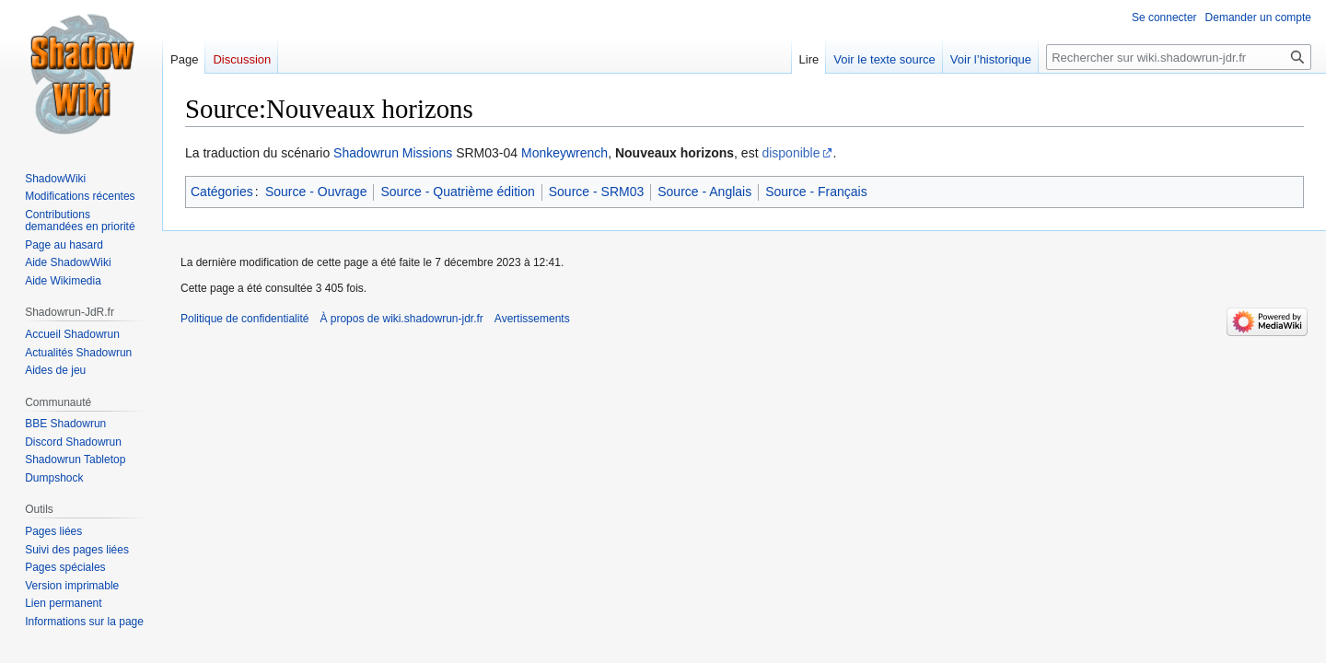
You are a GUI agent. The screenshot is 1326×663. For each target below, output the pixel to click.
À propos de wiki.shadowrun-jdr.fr (401, 318)
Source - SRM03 (596, 191)
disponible (791, 152)
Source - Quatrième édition (457, 191)
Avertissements (532, 318)
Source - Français (816, 191)
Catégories (222, 191)
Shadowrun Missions (392, 152)
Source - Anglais (704, 191)
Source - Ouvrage (316, 191)
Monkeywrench (564, 152)
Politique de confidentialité (244, 318)
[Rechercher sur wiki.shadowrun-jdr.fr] (1178, 57)
